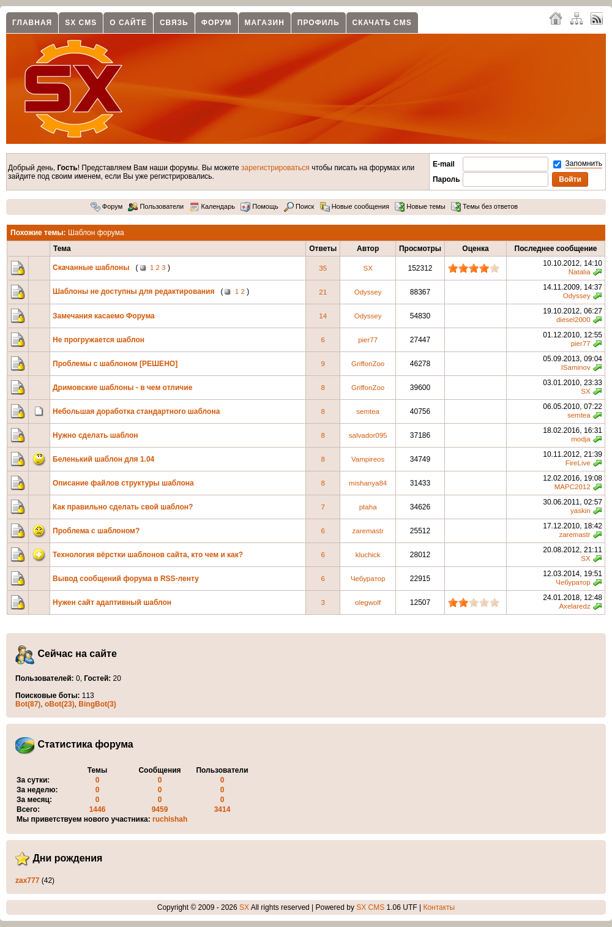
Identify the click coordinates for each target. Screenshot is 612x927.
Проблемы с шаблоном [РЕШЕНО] (115, 363)
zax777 (27, 880)
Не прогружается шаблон (98, 340)
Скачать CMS (382, 22)
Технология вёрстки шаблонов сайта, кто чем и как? (148, 554)
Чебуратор (368, 578)
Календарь (212, 206)
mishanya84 (368, 483)
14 (323, 316)
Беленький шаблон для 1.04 (103, 459)
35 (323, 268)
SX (367, 268)
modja (580, 439)
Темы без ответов (484, 206)
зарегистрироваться (275, 167)
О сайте (128, 22)
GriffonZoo (367, 363)
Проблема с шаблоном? (96, 531)
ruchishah (169, 819)
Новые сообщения (354, 206)
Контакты (439, 907)
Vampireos (367, 459)
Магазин (265, 22)
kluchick (368, 554)
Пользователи (156, 206)
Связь (174, 22)
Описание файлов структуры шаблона (123, 483)
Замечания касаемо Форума (104, 316)
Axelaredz (574, 606)
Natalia (580, 272)
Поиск (299, 206)
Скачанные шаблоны (91, 267)
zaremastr (368, 531)
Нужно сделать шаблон (95, 435)
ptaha (368, 507)
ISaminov (576, 367)
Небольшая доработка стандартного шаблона (136, 411)
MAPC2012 (572, 486)
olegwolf (368, 602)
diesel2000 (573, 319)
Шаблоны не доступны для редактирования (133, 291)
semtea (367, 411)
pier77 (368, 339)
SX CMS (81, 22)
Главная (32, 22)
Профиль (318, 22)
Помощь (259, 206)
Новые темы (420, 206)
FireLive (578, 463)
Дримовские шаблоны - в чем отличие (122, 387)
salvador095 (368, 435)
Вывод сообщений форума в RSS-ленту (126, 578)
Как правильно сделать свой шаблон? (123, 507)
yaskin (580, 510)
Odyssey (368, 292)
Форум (216, 22)
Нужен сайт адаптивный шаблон (112, 602)
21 (323, 292)
